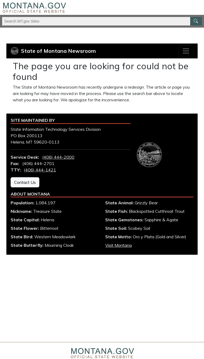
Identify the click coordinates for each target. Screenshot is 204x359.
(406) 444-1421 (40, 169)
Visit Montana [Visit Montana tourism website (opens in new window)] (118, 245)
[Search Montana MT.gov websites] (102, 21)
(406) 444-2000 (58, 157)
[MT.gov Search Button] (196, 21)
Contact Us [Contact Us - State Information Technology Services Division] (25, 182)
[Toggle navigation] (185, 51)
